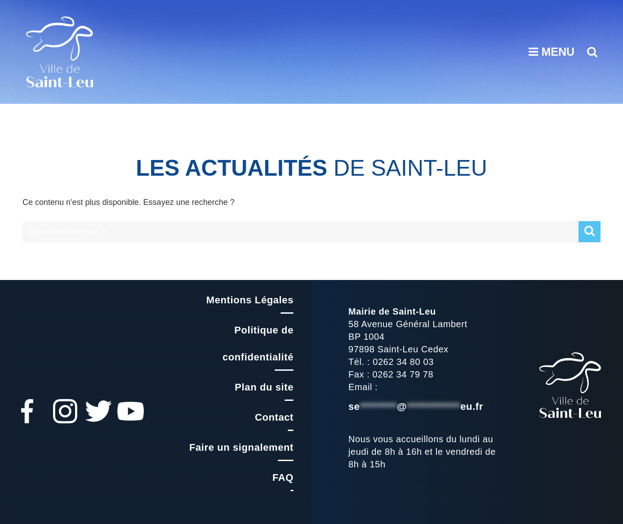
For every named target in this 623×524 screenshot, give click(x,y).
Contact (274, 417)
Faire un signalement (241, 447)
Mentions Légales (250, 300)
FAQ (283, 477)
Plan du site (264, 387)
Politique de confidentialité (258, 343)
